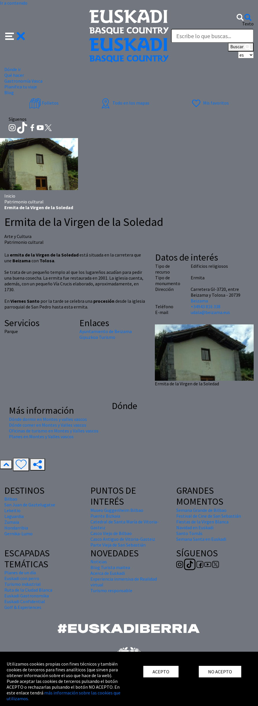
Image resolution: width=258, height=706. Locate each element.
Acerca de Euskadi (107, 573)
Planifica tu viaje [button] (20, 87)
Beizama (199, 301)
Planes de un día (20, 572)
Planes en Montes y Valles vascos (41, 436)
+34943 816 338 (205, 306)
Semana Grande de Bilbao (201, 510)
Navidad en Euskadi (195, 527)
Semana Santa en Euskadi (201, 539)
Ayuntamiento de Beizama (105, 331)
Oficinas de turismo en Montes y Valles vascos (54, 431)
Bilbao (10, 499)
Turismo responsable (111, 590)
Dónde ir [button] (12, 69)
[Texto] (212, 36)
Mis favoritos (209, 103)
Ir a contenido (13, 3)
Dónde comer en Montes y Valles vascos (47, 425)
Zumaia (11, 522)
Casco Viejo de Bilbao (111, 533)
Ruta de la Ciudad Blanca (28, 590)
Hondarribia (16, 528)
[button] (15, 35)
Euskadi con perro (21, 578)
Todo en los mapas (124, 103)
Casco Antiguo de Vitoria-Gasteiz (122, 539)
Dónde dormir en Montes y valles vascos (48, 419)
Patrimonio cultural (24, 202)
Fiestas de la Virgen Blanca (202, 522)
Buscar (240, 47)
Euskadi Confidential (24, 601)
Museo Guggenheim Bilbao (116, 510)
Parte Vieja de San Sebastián (118, 545)
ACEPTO (161, 672)
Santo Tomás (189, 533)
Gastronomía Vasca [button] (23, 81)
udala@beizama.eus (210, 312)
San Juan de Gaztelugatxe (29, 505)
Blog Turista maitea (110, 567)
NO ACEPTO (220, 672)
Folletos (44, 103)
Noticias (98, 561)
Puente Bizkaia (105, 516)
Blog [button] (9, 92)
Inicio (9, 196)
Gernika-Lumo (18, 533)
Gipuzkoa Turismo (97, 337)
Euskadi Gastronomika (26, 596)
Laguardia (14, 516)
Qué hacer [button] (14, 75)
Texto (248, 24)
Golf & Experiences (22, 607)
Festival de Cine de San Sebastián (208, 516)
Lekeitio (12, 510)
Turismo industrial (22, 584)
